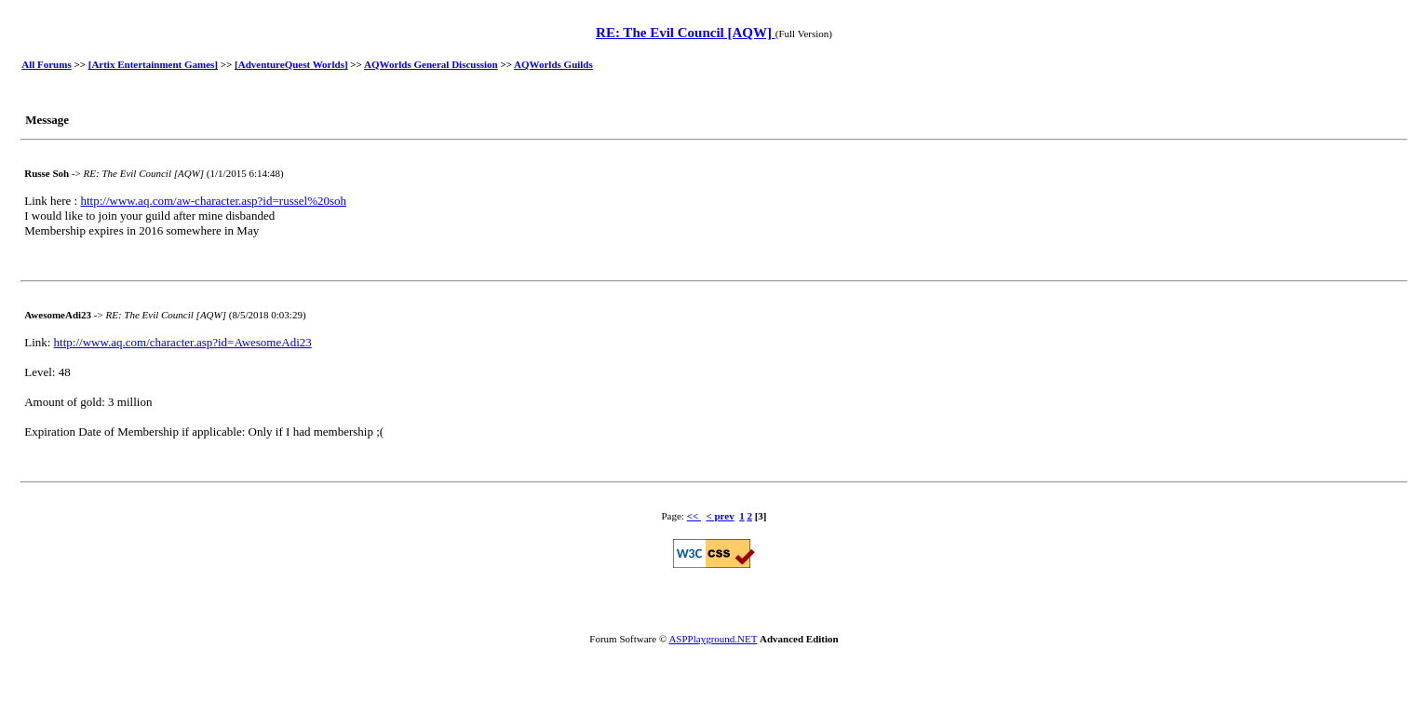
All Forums (46, 64)
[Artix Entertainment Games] (153, 64)
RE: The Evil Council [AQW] (685, 32)
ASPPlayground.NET (712, 638)
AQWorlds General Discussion (431, 64)
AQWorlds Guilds (553, 64)
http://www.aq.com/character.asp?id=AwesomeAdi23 (183, 342)
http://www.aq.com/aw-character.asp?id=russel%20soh (213, 201)
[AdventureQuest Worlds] (291, 64)
